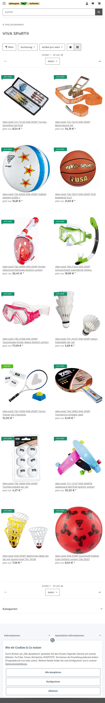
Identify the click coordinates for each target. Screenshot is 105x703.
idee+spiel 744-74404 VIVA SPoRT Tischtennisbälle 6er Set (20, 485)
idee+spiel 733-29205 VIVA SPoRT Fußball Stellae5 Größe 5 (24, 196)
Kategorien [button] (10, 609)
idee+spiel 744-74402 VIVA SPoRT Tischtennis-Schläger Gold (72, 413)
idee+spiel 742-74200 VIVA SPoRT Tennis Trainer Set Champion (24, 413)
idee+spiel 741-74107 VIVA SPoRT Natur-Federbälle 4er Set (76, 340)
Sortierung (26, 47)
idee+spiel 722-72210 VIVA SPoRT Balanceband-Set (72, 123)
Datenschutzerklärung (16, 664)
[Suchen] (49, 12)
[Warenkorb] (99, 3)
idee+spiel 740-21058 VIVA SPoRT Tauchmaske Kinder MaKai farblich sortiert (26, 340)
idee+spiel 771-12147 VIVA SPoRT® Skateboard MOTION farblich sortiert (75, 485)
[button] (87, 3)
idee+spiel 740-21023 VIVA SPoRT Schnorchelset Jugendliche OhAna (73, 268)
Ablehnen (53, 691)
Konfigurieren (53, 681)
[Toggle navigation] (4, 2)
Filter (9, 47)
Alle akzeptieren (53, 672)
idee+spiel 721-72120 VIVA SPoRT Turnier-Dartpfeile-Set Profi (25, 123)
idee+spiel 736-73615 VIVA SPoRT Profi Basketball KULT (75, 196)
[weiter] (99, 61)
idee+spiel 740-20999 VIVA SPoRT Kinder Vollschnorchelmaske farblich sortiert (24, 268)
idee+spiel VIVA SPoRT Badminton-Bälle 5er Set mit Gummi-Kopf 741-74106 (26, 557)
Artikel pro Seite (51, 47)
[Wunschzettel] (93, 3)
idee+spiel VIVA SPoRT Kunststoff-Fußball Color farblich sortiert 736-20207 (77, 557)
